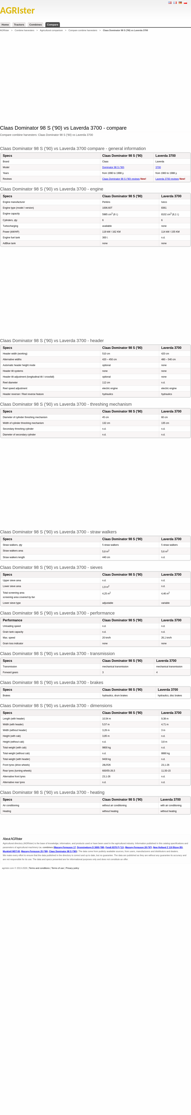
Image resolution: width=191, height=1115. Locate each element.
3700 (158, 167)
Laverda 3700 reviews (167, 179)
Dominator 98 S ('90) (113, 167)
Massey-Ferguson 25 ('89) (34, 851)
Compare (52, 24)
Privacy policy (72, 868)
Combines (35, 24)
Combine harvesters (24, 30)
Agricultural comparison (51, 30)
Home (5, 24)
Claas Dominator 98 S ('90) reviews (121, 179)
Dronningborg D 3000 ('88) (90, 847)
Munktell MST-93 (11, 851)
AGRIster (4, 30)
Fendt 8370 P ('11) (114, 847)
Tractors (19, 24)
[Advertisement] (63, 78)
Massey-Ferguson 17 (65, 847)
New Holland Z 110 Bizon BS (168, 847)
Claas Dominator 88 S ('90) (63, 851)
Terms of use (57, 868)
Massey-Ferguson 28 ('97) (138, 847)
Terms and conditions (39, 868)
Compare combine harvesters (82, 30)
